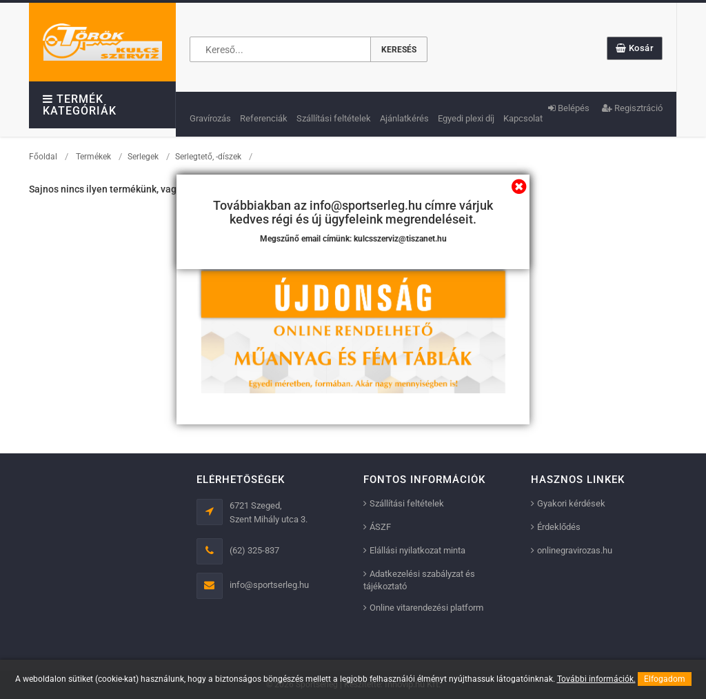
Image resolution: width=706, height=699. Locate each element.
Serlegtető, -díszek (208, 156)
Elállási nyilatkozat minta (417, 550)
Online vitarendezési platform (426, 607)
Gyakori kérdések (571, 503)
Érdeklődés (559, 527)
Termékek (93, 156)
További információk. (596, 679)
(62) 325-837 (254, 550)
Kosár (635, 48)
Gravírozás (210, 118)
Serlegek (143, 156)
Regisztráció (632, 108)
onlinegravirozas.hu (574, 550)
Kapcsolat (523, 118)
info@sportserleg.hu (269, 585)
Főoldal (43, 156)
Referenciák (264, 118)
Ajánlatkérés (404, 118)
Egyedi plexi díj (466, 118)
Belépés (568, 108)
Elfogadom (664, 679)
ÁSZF (380, 527)
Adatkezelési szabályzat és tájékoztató (419, 580)
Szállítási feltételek (333, 118)
